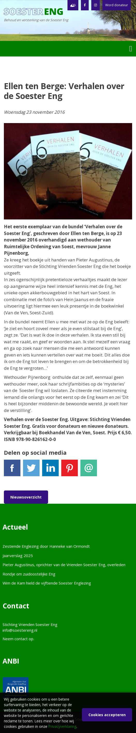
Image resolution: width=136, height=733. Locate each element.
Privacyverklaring (62, 726)
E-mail (88, 470)
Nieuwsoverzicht (26, 497)
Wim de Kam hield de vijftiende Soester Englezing (47, 583)
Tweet (31, 470)
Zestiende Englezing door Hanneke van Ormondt (46, 546)
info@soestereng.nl (20, 630)
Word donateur (116, 5)
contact (21, 638)
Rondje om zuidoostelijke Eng (29, 574)
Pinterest (69, 470)
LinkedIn (50, 470)
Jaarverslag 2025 (18, 555)
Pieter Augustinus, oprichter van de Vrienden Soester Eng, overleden (64, 564)
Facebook (12, 470)
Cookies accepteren (107, 714)
